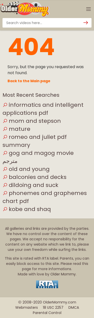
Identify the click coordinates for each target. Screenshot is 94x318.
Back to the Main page (29, 80)
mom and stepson (32, 121)
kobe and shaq (27, 209)
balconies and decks (34, 177)
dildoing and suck (30, 185)
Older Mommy (63, 274)
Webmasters (26, 307)
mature (16, 129)
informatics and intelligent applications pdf (43, 109)
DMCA (73, 307)
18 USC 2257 (53, 307)
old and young (26, 169)
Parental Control (47, 312)
